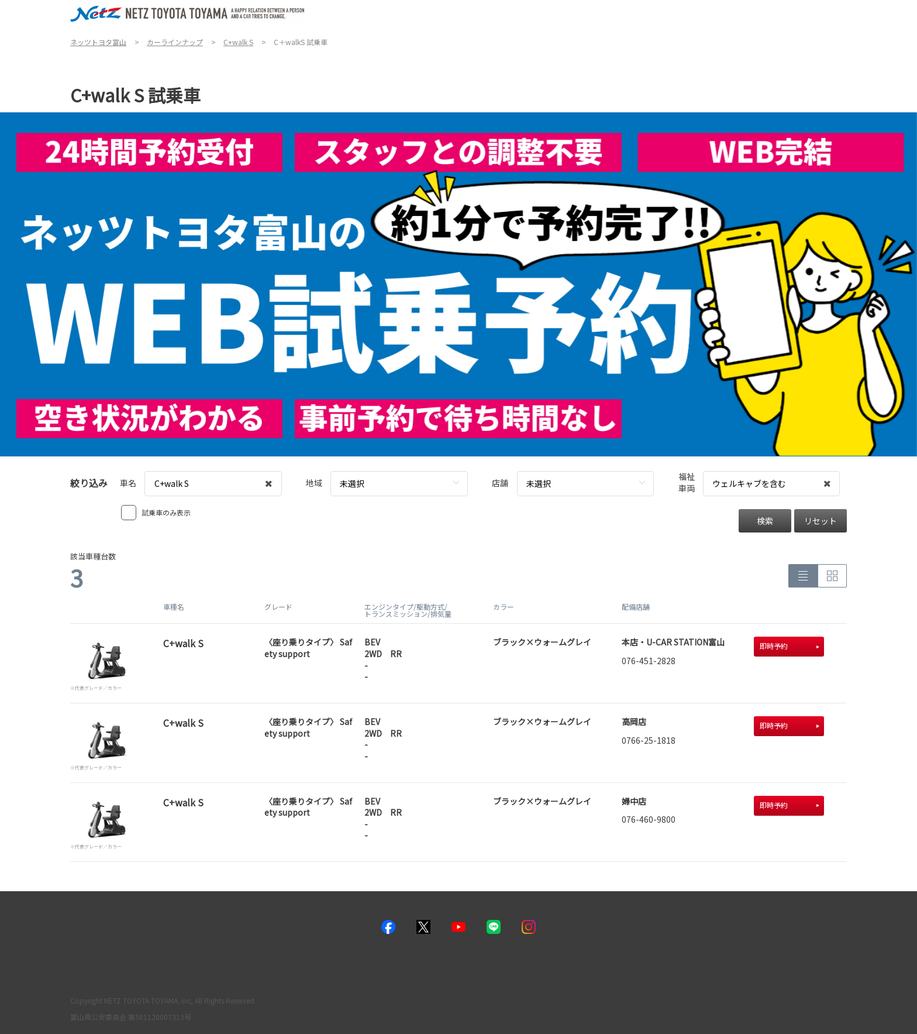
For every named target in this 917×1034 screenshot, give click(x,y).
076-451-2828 (648, 661)
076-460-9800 (648, 819)
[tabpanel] (458, 284)
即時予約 (789, 646)
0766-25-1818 (648, 740)
